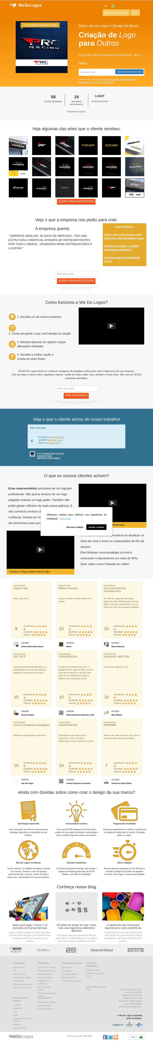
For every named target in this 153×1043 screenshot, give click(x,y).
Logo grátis (66, 971)
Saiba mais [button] (65, 518)
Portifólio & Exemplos (46, 971)
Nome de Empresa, (106, 80)
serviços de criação (106, 82)
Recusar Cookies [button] (75, 527)
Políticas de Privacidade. (84, 289)
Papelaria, (132, 80)
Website (16, 1024)
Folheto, (89, 82)
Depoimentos (18, 981)
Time (15, 971)
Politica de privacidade (22, 984)
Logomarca (17, 1008)
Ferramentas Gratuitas (71, 981)
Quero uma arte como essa (129, 72)
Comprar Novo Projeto (116, 13)
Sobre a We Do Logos (22, 988)
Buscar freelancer (44, 974)
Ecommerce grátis (69, 974)
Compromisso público (22, 977)
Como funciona (19, 974)
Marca (15, 1015)
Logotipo (16, 1005)
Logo (15, 1012)
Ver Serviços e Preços (46, 967)
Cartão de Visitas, (121, 80)
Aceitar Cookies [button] (96, 527)
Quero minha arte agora (76, 201)
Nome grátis (67, 967)
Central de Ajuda (93, 970)
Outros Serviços (19, 1028)
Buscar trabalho (44, 1005)
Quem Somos (18, 967)
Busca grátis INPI (69, 977)
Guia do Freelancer (45, 1009)
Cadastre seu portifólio (46, 1002)
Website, (82, 82)
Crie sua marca (76, 395)
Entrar (135, 12)
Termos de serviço (45, 977)
